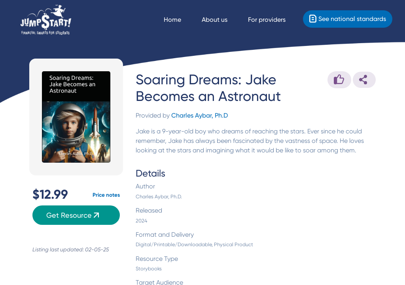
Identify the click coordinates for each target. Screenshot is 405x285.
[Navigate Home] (180, 19)
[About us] (222, 19)
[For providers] (274, 19)
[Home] (46, 20)
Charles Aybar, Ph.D (199, 115)
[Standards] (347, 19)
